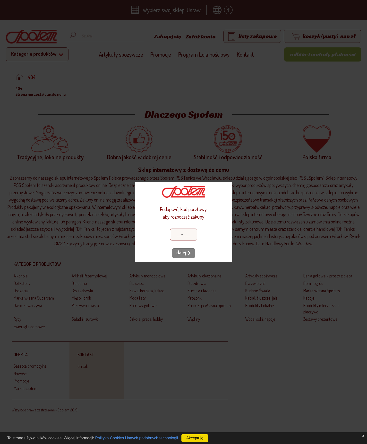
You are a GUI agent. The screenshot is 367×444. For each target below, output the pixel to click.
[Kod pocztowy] (183, 234)
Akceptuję (194, 438)
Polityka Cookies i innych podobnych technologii (136, 438)
